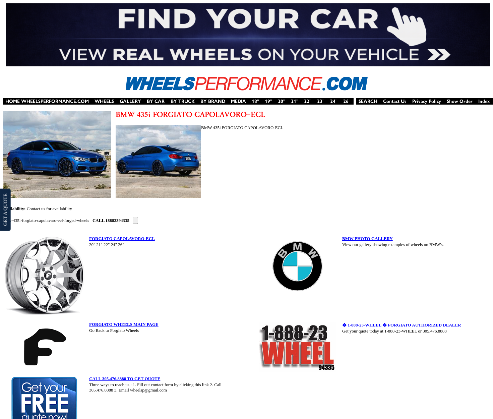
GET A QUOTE (5, 209)
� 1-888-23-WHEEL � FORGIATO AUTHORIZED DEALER (401, 324)
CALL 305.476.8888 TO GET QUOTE (124, 378)
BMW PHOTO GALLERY (367, 238)
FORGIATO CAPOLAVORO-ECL (122, 238)
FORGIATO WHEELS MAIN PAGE (124, 324)
